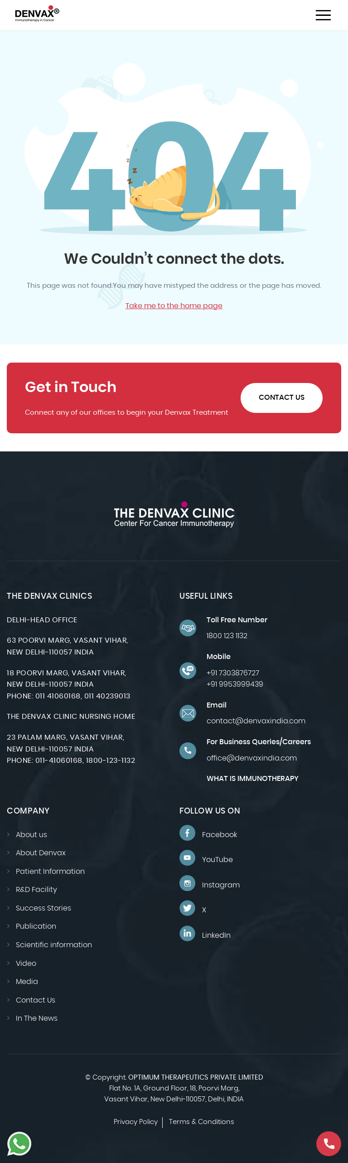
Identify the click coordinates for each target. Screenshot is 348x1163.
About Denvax (41, 853)
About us (31, 834)
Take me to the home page (174, 306)
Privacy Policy (136, 1122)
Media (27, 981)
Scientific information (54, 945)
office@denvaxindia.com (252, 758)
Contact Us (281, 397)
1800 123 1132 (227, 636)
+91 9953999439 (235, 684)
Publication (36, 926)
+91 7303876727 (233, 673)
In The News (37, 1018)
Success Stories (43, 908)
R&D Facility (36, 889)
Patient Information (50, 871)
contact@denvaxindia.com (256, 721)
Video (26, 963)
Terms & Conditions (201, 1122)
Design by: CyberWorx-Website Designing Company (174, 1134)
